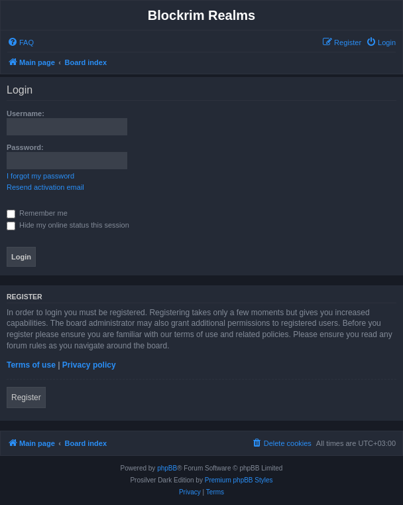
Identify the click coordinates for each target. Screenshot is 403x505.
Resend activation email (45, 187)
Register (26, 397)
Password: (25, 147)
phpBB (167, 468)
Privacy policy (89, 365)
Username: (25, 113)
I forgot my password (40, 176)
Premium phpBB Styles (239, 480)
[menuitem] (20, 42)
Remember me (37, 213)
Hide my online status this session (68, 225)
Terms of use (31, 365)
